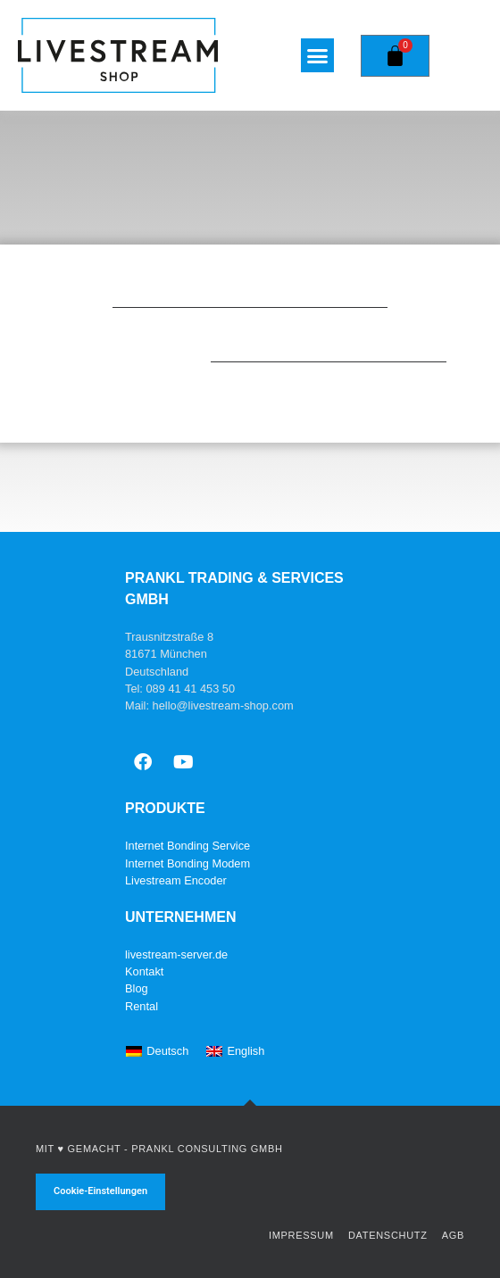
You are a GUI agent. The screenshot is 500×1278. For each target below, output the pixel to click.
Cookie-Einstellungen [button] (100, 1191)
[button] (318, 55)
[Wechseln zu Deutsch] (157, 1052)
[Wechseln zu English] (235, 1052)
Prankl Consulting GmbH (206, 1148)
